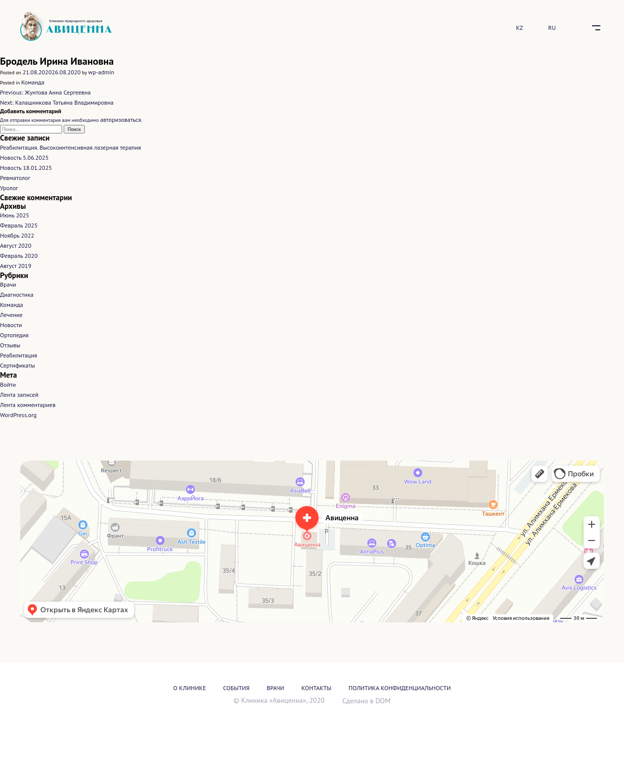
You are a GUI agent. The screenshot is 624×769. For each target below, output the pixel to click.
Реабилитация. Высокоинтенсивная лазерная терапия (70, 147)
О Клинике (189, 688)
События (236, 688)
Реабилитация (18, 355)
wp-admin (101, 72)
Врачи (8, 284)
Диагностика (16, 294)
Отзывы (10, 345)
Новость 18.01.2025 (26, 167)
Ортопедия (14, 335)
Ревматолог (15, 178)
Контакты (316, 688)
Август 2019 (15, 265)
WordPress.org (18, 415)
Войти (8, 384)
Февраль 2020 (18, 255)
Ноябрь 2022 (17, 235)
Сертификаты (17, 365)
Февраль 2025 (18, 225)
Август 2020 (15, 245)
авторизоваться (120, 119)
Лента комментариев (28, 405)
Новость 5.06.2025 (24, 157)
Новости (11, 325)
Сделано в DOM (366, 700)
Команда (32, 82)
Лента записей (19, 394)
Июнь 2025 (14, 215)
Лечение (11, 315)
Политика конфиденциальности (400, 688)
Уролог (9, 188)
